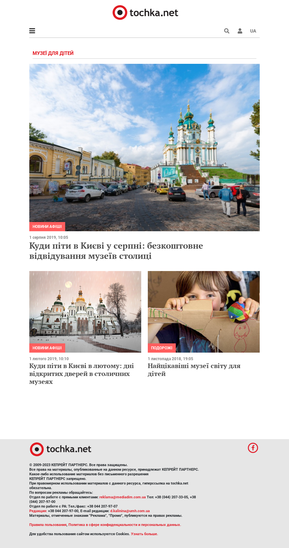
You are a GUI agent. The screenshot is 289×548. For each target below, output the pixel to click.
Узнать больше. (144, 534)
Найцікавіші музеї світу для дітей (194, 369)
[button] (240, 31)
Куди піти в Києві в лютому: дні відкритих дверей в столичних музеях (81, 373)
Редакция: (38, 511)
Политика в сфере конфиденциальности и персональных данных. (124, 525)
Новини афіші (47, 226)
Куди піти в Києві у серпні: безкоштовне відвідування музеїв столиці (116, 250)
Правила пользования (47, 525)
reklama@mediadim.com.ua (122, 497)
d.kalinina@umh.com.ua (130, 511)
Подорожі (161, 348)
